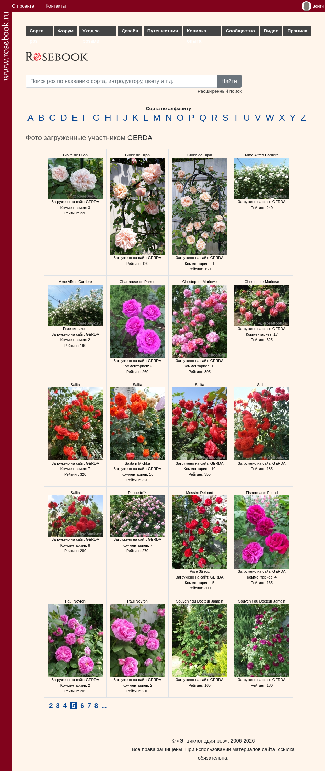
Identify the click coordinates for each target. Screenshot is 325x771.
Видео (271, 30)
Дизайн (130, 30)
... (104, 705)
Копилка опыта (196, 32)
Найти (229, 81)
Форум (66, 30)
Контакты (56, 6)
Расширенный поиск (220, 91)
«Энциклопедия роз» (202, 741)
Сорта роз (36, 32)
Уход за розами (91, 32)
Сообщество (240, 30)
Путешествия (162, 30)
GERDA (140, 137)
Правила (297, 30)
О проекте (23, 6)
